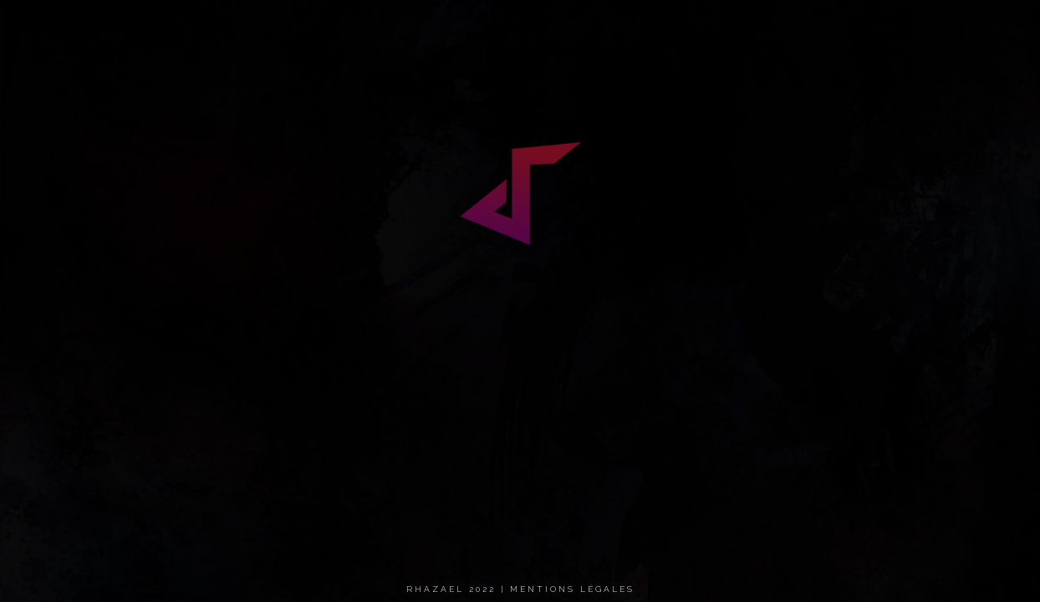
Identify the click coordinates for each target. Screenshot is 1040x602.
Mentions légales (572, 589)
